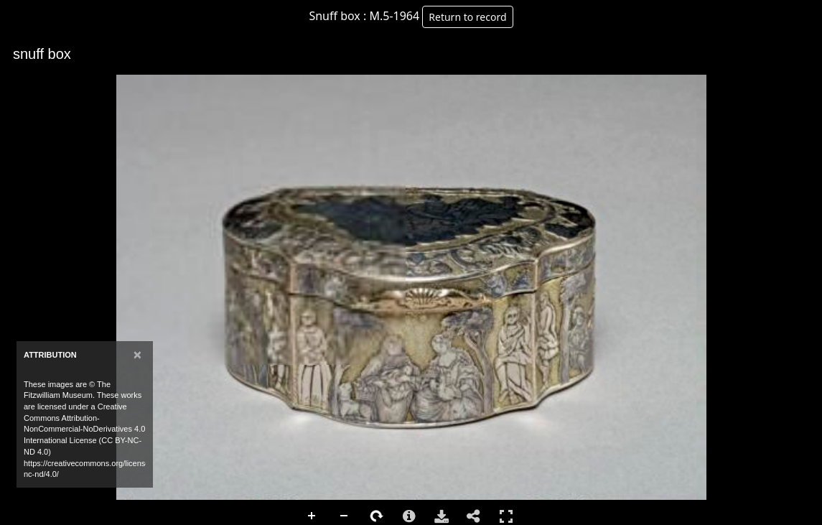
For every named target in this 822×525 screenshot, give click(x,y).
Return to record (467, 17)
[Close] (137, 354)
